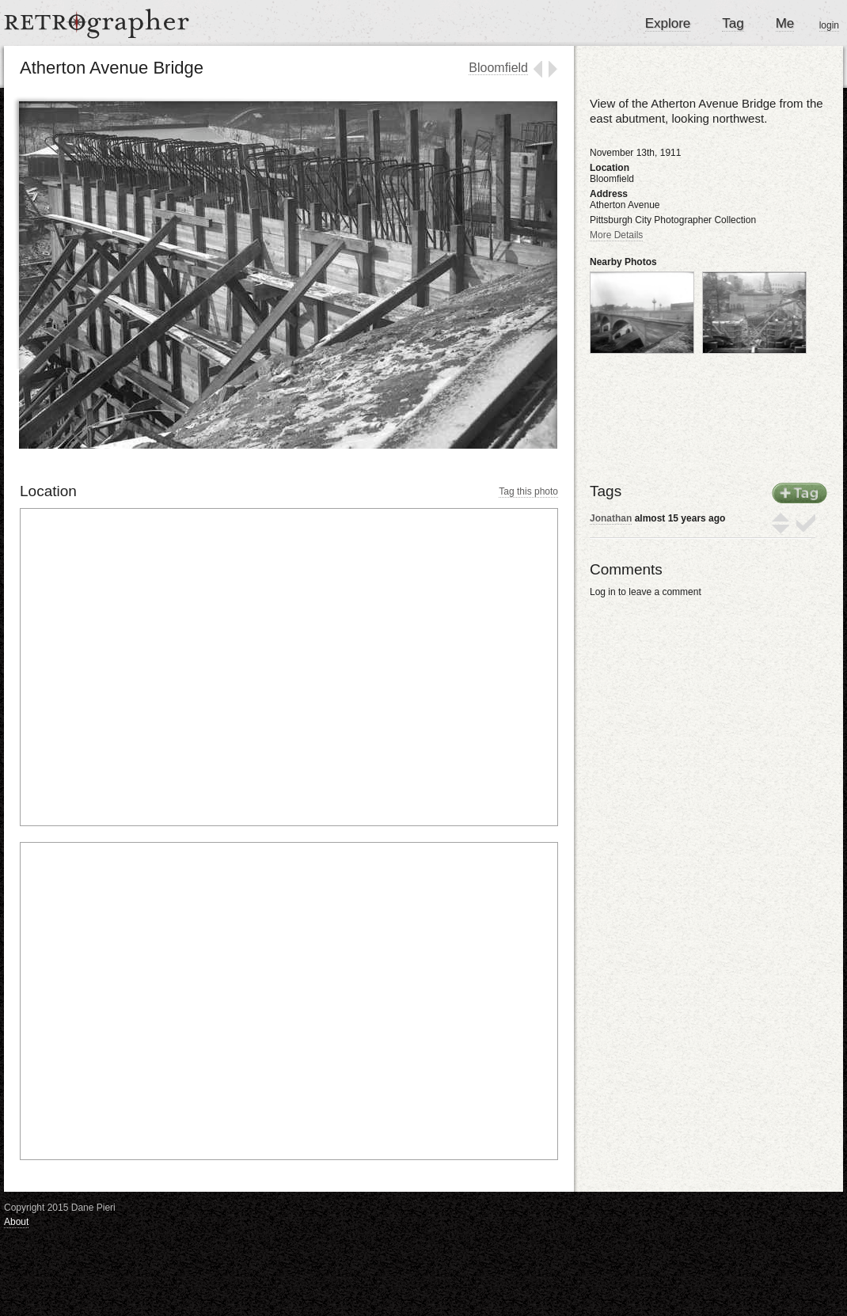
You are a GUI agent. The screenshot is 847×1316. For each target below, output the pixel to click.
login (829, 25)
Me (785, 23)
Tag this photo (528, 491)
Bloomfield (498, 67)
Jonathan (611, 518)
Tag (732, 23)
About (16, 1221)
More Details (616, 235)
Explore (668, 23)
